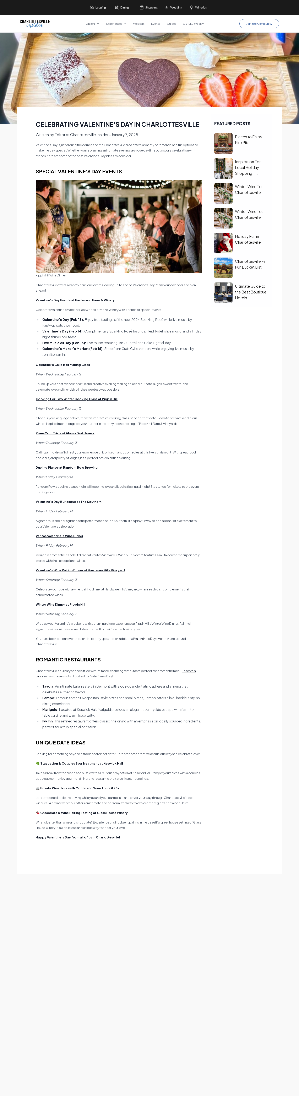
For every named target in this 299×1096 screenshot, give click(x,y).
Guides (171, 23)
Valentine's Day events (150, 638)
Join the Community (259, 23)
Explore (93, 23)
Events (155, 23)
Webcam (139, 23)
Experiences (116, 23)
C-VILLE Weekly (193, 23)
